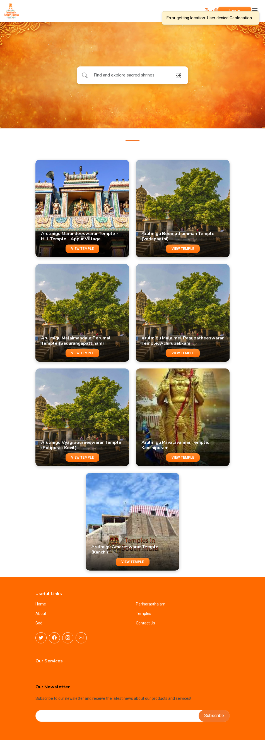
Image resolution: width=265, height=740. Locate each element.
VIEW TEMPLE (82, 249)
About (40, 614)
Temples (143, 614)
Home (40, 604)
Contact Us (145, 623)
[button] (209, 10)
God (38, 623)
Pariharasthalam (150, 604)
